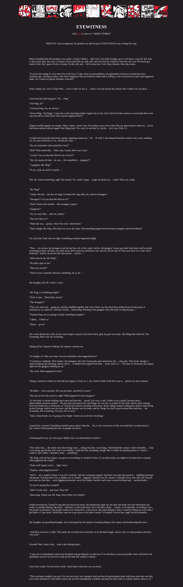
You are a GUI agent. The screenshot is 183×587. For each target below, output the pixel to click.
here (79, 33)
